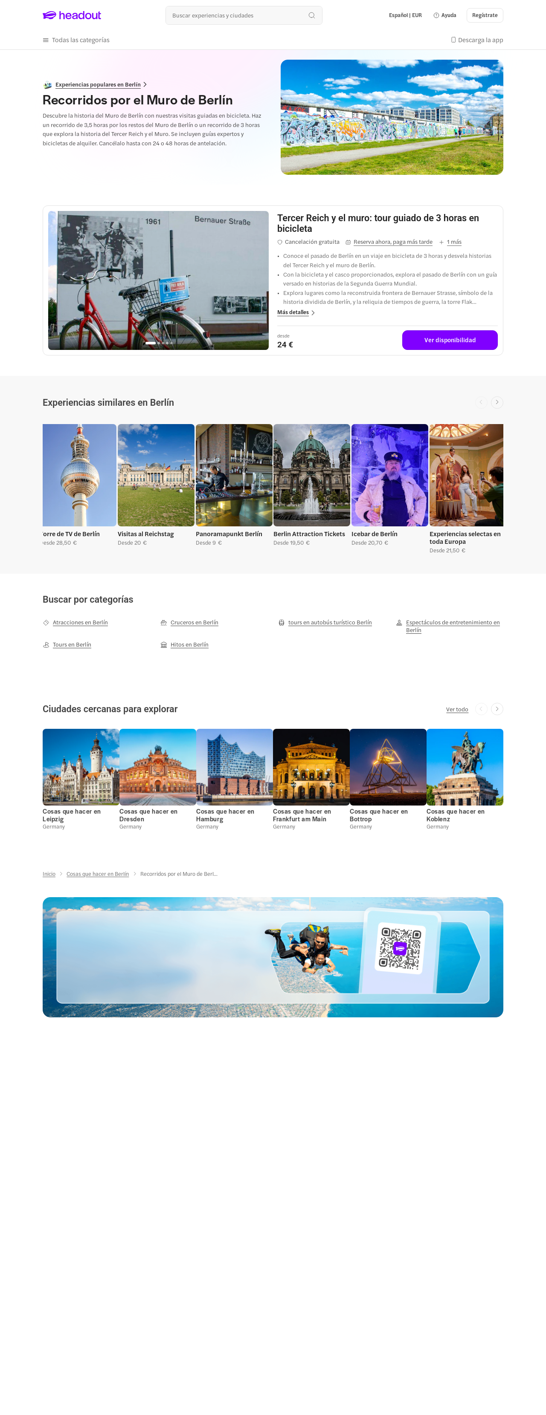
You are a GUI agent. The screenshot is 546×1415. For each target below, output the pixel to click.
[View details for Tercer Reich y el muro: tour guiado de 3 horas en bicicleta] (387, 223)
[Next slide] (497, 402)
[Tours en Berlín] (67, 644)
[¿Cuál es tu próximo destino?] (244, 15)
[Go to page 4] (167, 343)
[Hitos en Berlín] (184, 644)
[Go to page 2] (158, 343)
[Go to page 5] (171, 343)
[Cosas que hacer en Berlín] (98, 874)
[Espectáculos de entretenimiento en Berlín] (449, 626)
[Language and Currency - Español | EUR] (405, 15)
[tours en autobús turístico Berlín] (325, 622)
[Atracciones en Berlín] (75, 622)
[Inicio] (49, 874)
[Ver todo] (457, 709)
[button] (444, 15)
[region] (158, 280)
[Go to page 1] (150, 343)
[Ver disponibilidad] (450, 340)
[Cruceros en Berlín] (189, 622)
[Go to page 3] (163, 343)
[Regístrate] (485, 15)
